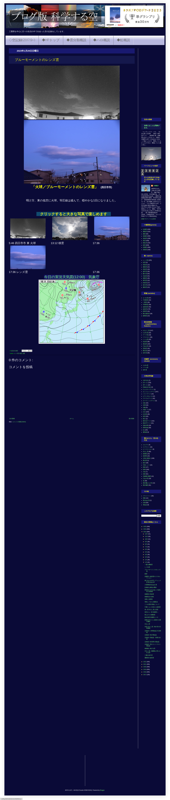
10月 (146, 539)
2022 (145, 661)
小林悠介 (156, 185)
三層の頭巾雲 (149, 655)
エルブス (145, 444)
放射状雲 (145, 307)
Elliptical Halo (147, 387)
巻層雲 (145, 236)
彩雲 (144, 416)
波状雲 (145, 309)
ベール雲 (145, 339)
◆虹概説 (123, 40)
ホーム (72, 418)
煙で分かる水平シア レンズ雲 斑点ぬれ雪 (153, 581)
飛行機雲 (145, 485)
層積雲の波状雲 (149, 658)
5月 (146, 552)
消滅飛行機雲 (147, 476)
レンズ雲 (16, 353)
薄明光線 (145, 427)
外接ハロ (145, 409)
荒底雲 (145, 348)
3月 (146, 557)
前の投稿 (131, 418)
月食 (144, 472)
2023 (145, 531)
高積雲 (145, 249)
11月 (146, 536)
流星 (24, 353)
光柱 (144, 403)
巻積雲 (145, 238)
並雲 (144, 262)
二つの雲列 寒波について (152, 604)
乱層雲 (145, 229)
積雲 (20, 353)
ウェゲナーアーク (148, 389)
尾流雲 (145, 344)
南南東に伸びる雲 (150, 648)
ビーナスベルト (147, 449)
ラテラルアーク (147, 398)
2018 (145, 672)
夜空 (144, 463)
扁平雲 (145, 271)
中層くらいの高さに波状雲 (153, 607)
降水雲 (145, 350)
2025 (145, 526)
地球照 (145, 456)
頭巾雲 (145, 353)
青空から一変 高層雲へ (151, 612)
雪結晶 (145, 505)
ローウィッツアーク (149, 400)
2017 (145, 674)
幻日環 (145, 414)
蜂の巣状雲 (146, 313)
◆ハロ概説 (101, 40)
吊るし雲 (145, 451)
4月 (146, 554)
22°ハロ (145, 382)
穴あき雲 (145, 346)
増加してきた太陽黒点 (151, 602)
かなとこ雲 (146, 330)
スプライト (146, 447)
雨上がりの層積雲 (150, 615)
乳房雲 (145, 341)
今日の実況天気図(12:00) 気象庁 (72, 277)
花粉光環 (145, 425)
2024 (145, 529)
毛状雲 (145, 276)
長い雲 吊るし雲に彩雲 (151, 609)
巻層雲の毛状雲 (149, 594)
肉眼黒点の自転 (149, 596)
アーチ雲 (145, 335)
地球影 (145, 454)
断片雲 (145, 273)
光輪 (144, 407)
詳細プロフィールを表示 (148, 219)
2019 (145, 669)
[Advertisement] (151, 81)
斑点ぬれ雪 (146, 500)
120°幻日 (145, 380)
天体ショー (146, 465)
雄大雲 (145, 285)
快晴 (144, 469)
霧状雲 (145, 287)
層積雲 (145, 231)
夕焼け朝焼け (147, 458)
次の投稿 (12, 418)
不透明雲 (145, 300)
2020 (145, 667)
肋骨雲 (145, 311)
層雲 (144, 234)
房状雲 (145, 269)
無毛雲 (145, 280)
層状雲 (145, 267)
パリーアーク (147, 394)
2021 (145, 664)
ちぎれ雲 (145, 332)
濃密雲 (145, 278)
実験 (144, 498)
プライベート (147, 496)
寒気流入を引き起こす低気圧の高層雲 (153, 590)
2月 (146, 559)
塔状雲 (145, 265)
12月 (146, 534)
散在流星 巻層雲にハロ (151, 617)
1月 (146, 562)
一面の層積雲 (149, 564)
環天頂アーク (147, 421)
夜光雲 (145, 460)
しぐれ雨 (147, 567)
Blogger (102, 790)
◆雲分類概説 (76, 40)
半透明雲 (145, 304)
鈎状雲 (145, 283)
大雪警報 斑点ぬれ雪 (151, 585)
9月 (146, 541)
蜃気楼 (145, 432)
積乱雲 (145, 243)
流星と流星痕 (149, 599)
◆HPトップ (51, 40)
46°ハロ (145, 385)
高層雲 (145, 247)
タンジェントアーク (149, 391)
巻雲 (144, 240)
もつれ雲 (145, 298)
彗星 (144, 467)
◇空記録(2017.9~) (22, 40)
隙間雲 (145, 316)
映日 (144, 418)
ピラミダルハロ (147, 396)
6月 (146, 549)
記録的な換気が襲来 (151, 587)
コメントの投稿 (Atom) (19, 422)
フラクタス (146, 337)
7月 (146, 547)
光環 (144, 405)
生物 (144, 502)
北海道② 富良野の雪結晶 (152, 642)
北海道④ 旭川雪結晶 (151, 635)
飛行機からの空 (147, 483)
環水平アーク (147, 423)
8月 (146, 544)
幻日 (144, 412)
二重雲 (145, 302)
